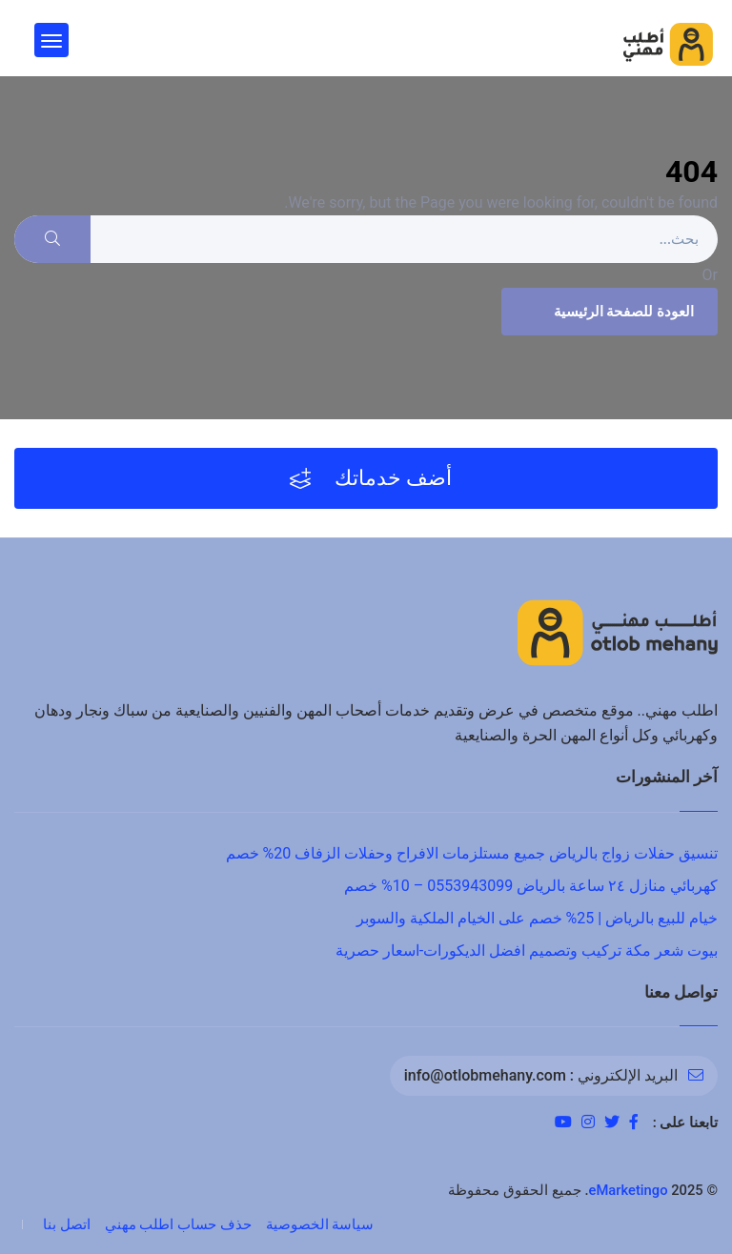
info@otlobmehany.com (485, 1075)
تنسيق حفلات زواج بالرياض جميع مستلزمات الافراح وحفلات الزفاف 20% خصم (472, 853)
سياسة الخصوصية (320, 1224)
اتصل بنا (67, 1224)
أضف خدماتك (371, 478)
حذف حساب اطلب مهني (178, 1224)
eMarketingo (628, 1190)
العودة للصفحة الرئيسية (607, 311)
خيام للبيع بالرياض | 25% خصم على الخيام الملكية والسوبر (537, 918)
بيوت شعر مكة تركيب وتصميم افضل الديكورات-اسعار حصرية (527, 950)
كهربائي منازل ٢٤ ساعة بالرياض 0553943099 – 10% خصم (531, 886)
